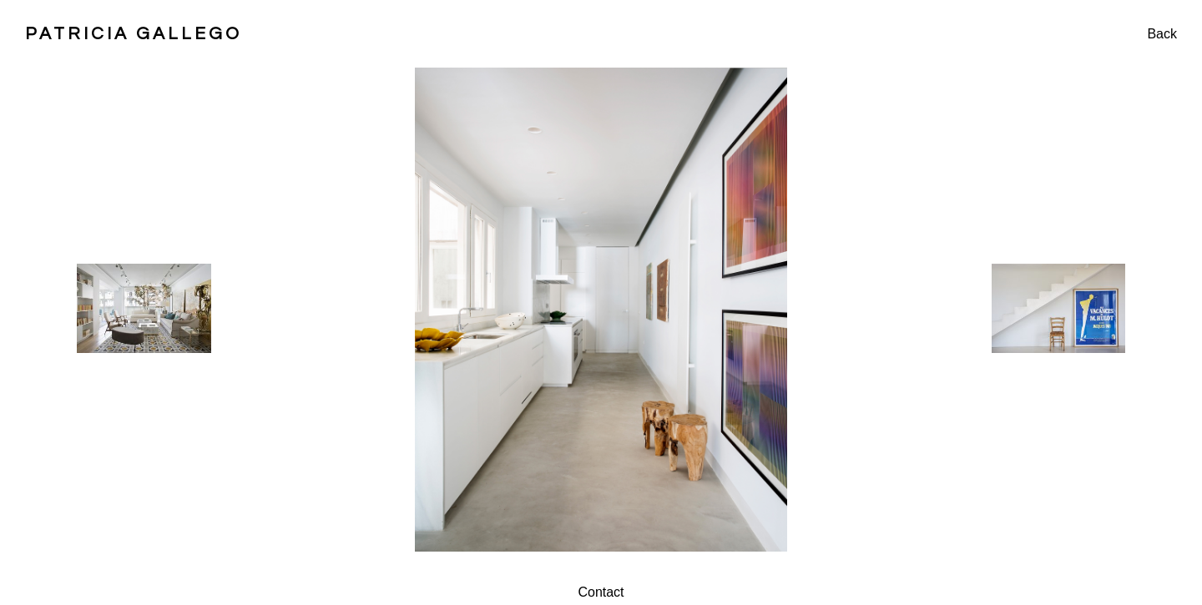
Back (1162, 34)
